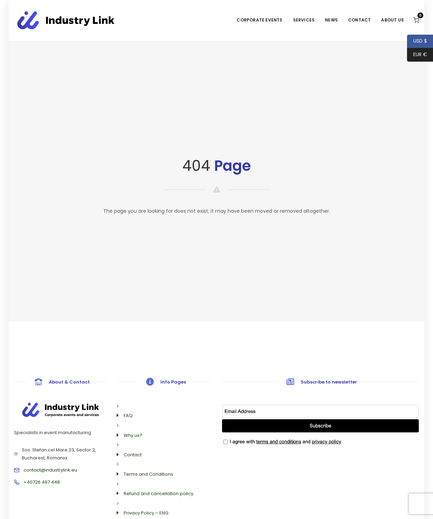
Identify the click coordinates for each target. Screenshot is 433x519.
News (331, 20)
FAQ (128, 415)
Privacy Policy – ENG (146, 513)
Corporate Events (259, 20)
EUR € (417, 55)
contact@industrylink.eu (50, 470)
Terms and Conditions (148, 474)
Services (304, 20)
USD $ (417, 41)
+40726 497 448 (42, 482)
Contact (359, 20)
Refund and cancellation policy (158, 493)
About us (392, 20)
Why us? (133, 435)
